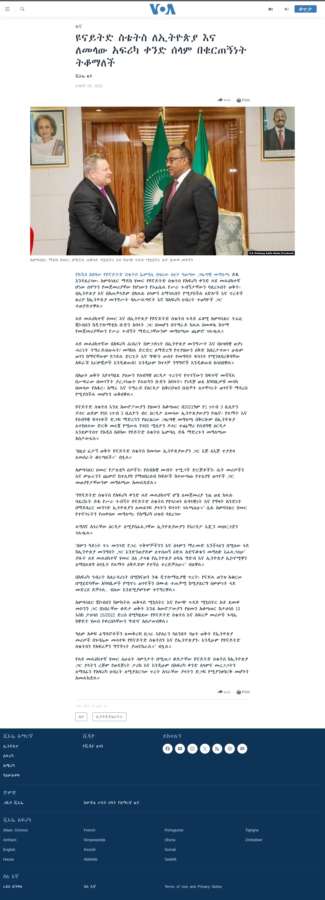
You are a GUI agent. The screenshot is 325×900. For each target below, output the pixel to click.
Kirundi (89, 849)
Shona (170, 839)
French (89, 830)
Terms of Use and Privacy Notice (193, 886)
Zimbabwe (253, 839)
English (9, 849)
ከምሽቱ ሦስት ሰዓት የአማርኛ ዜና (111, 802)
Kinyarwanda (94, 839)
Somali (170, 849)
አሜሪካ (9, 765)
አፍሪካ (8, 756)
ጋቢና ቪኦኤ (13, 802)
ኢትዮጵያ (10, 746)
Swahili (170, 859)
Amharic (10, 839)
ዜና (78, 26)
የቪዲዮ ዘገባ (93, 746)
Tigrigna (252, 830)
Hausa (8, 859)
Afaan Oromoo (15, 830)
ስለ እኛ (90, 886)
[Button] (224, 100)
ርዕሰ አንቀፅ (12, 886)
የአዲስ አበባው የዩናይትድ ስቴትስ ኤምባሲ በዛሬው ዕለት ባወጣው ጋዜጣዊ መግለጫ (152, 274)
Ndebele (90, 859)
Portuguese (174, 830)
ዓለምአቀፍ (11, 775)
